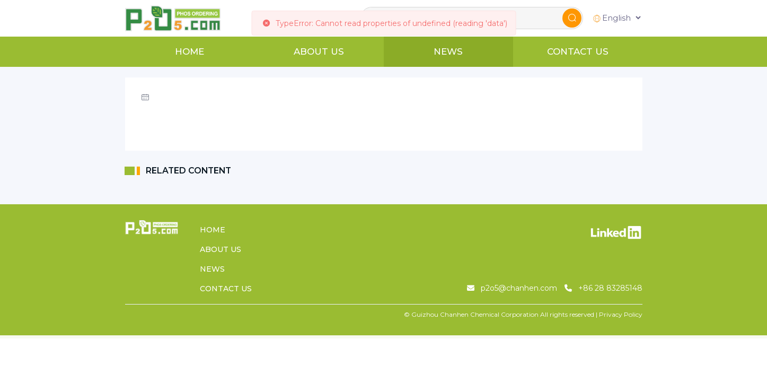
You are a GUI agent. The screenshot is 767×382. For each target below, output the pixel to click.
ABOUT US (319, 51)
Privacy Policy (620, 314)
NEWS (448, 51)
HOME (189, 51)
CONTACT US (578, 51)
